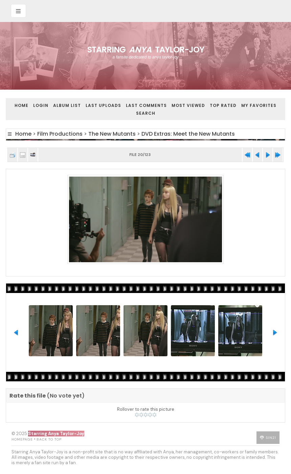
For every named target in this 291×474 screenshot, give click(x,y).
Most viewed (188, 105)
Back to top (49, 439)
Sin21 (271, 437)
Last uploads (103, 105)
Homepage (22, 439)
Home (21, 105)
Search (145, 113)
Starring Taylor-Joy (145, 49)
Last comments (146, 105)
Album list (67, 105)
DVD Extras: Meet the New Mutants (188, 134)
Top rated (223, 105)
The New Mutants (112, 134)
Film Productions (60, 134)
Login (40, 105)
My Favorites (258, 105)
